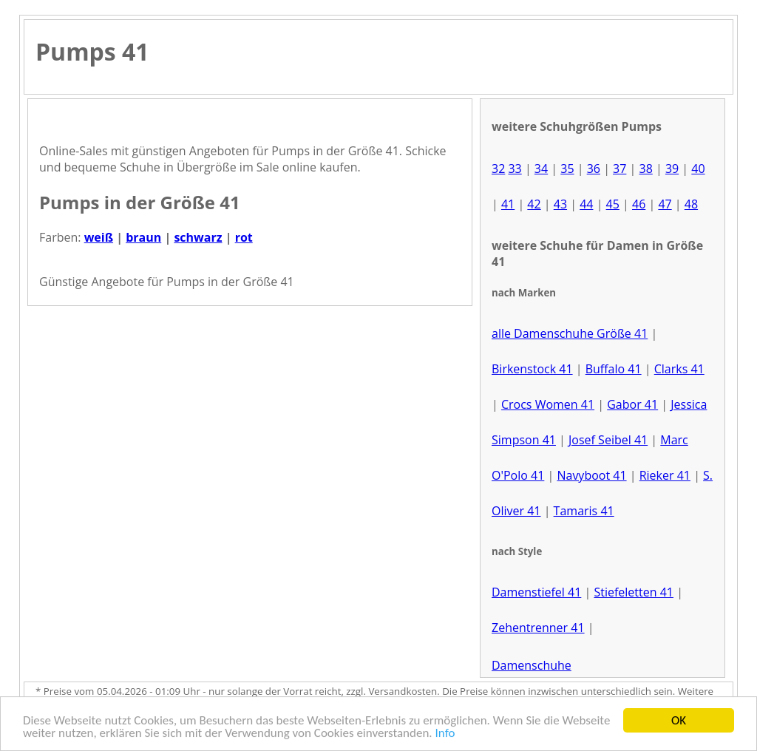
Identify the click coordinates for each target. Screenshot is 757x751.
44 (586, 204)
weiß (98, 237)
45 (612, 204)
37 (619, 168)
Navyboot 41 (591, 475)
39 (672, 168)
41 (508, 204)
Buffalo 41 (613, 369)
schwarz (198, 237)
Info (445, 734)
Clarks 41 (679, 369)
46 (638, 204)
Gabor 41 (632, 404)
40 (698, 168)
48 (691, 204)
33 (514, 168)
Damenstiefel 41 (536, 592)
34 (541, 168)
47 (664, 204)
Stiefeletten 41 (633, 592)
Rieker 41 (664, 475)
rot (244, 237)
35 (567, 168)
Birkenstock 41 (532, 369)
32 (498, 168)
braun (143, 237)
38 (645, 168)
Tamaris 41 (584, 511)
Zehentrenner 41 (538, 627)
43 (560, 204)
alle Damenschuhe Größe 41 (570, 333)
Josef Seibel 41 (608, 440)
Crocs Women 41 (547, 404)
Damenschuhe (531, 665)
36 (593, 168)
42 (533, 204)
